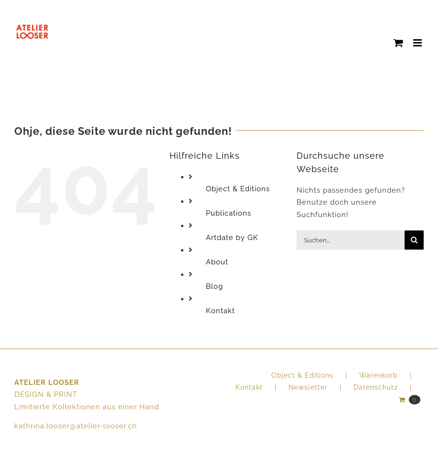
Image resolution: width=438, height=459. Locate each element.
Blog (214, 286)
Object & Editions (238, 189)
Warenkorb (378, 375)
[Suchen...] (351, 240)
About (217, 262)
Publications (228, 213)
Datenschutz (375, 387)
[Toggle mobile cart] (399, 43)
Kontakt (220, 310)
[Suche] (414, 240)
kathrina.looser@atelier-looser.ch (75, 426)
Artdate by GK (232, 237)
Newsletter (308, 387)
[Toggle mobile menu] (418, 43)
